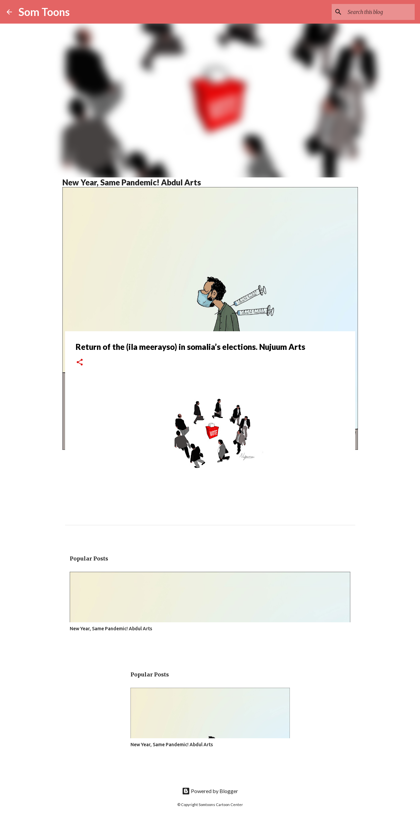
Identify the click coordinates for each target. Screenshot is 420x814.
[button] (80, 362)
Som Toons (44, 11)
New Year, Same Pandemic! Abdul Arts (131, 182)
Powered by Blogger (210, 791)
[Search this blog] (380, 12)
